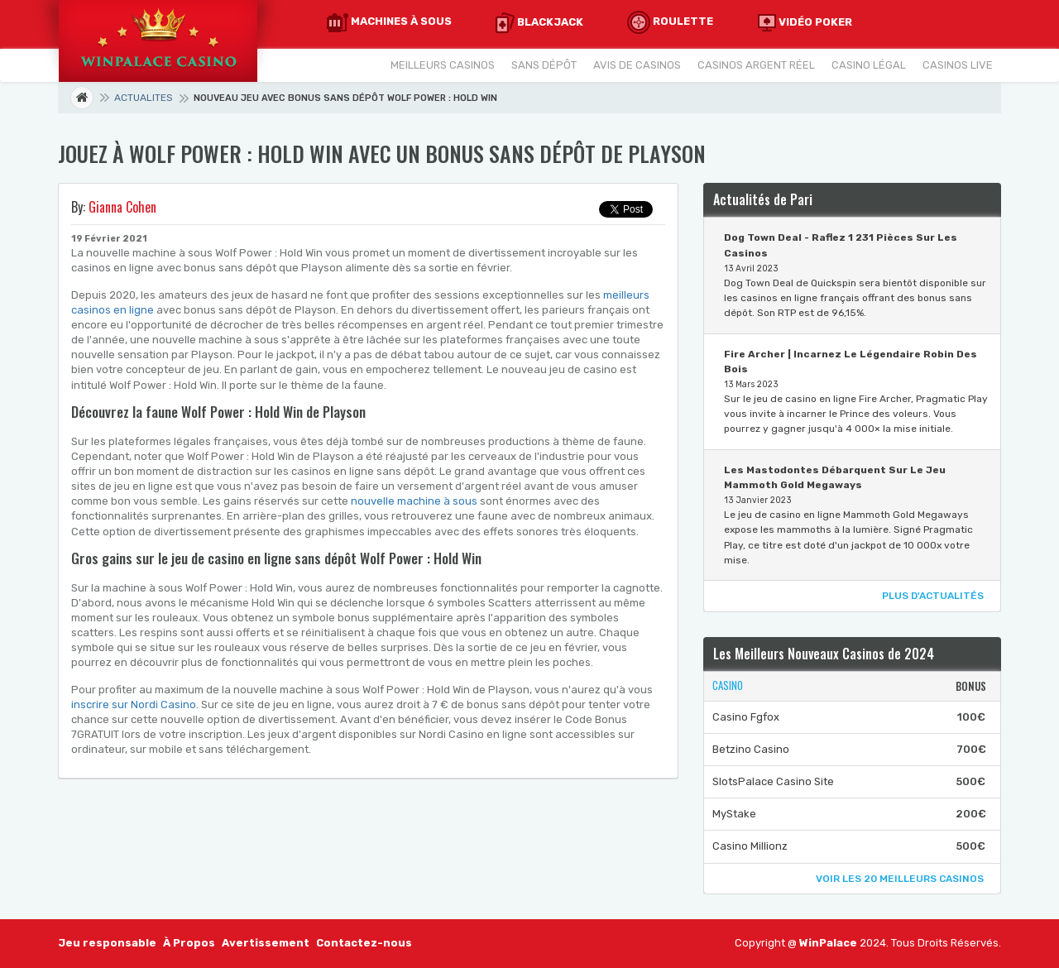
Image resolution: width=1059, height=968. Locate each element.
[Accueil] (157, 40)
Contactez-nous (364, 943)
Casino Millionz (750, 846)
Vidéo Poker (805, 22)
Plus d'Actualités (933, 595)
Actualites (143, 97)
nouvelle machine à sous (414, 501)
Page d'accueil (92, 97)
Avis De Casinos (637, 65)
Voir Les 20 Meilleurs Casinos (900, 878)
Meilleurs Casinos (443, 65)
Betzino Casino (750, 749)
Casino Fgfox (745, 717)
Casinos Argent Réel (756, 65)
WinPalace (829, 943)
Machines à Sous (389, 22)
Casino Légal (868, 65)
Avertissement (265, 943)
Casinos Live (957, 65)
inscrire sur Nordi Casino (133, 704)
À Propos (189, 943)
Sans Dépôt (544, 65)
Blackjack (539, 22)
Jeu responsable (107, 943)
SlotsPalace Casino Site (773, 781)
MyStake (734, 813)
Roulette (670, 22)
